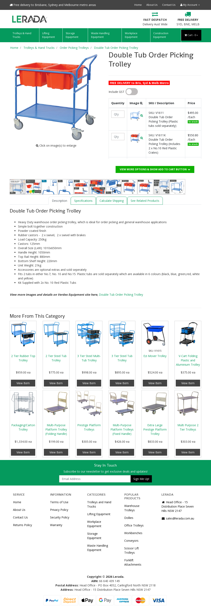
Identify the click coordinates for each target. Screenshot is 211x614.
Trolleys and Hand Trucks (99, 504)
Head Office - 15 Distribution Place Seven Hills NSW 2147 (177, 506)
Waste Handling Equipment (100, 35)
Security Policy (59, 517)
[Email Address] (95, 478)
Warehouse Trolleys (131, 508)
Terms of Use (59, 502)
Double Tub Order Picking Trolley (121, 294)
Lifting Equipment (48, 35)
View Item (23, 383)
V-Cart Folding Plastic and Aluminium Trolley (188, 360)
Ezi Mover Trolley (154, 356)
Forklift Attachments (132, 562)
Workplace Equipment (131, 35)
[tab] (59, 201)
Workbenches (133, 533)
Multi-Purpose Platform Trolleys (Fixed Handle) (122, 429)
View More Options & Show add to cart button (155, 169)
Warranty (56, 525)
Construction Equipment (160, 35)
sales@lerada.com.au (177, 518)
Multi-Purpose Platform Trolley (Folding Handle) (56, 429)
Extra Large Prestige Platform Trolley (155, 429)
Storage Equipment (72, 35)
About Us (152, 5)
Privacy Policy (59, 510)
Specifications (83, 201)
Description (59, 201)
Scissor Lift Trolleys (131, 550)
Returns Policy (22, 525)
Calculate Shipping (112, 201)
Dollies (128, 518)
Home (138, 5)
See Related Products (145, 201)
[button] (136, 115)
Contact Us (169, 5)
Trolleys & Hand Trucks (22, 35)
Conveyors (131, 541)
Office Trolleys (134, 525)
